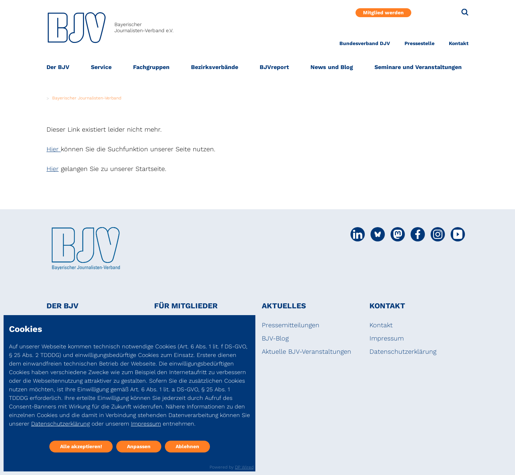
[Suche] (465, 12)
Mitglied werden (383, 12)
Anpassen (139, 446)
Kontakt (459, 43)
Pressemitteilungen (290, 325)
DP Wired (244, 467)
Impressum (386, 338)
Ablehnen (187, 446)
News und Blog (331, 67)
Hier (53, 149)
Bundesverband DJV (364, 43)
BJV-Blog (275, 338)
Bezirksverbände (214, 67)
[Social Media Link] (357, 234)
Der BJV (57, 67)
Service (101, 67)
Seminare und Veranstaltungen (418, 67)
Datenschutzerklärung (402, 351)
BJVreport (274, 67)
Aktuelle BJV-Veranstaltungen (306, 351)
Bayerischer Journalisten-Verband (86, 98)
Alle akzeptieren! (81, 446)
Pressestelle (419, 43)
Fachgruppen (151, 67)
